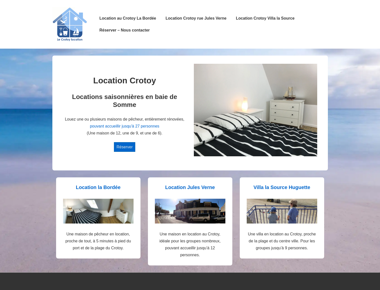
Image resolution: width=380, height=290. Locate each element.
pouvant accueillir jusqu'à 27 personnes (124, 126)
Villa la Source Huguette (281, 187)
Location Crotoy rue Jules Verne (196, 18)
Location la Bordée (98, 187)
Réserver (125, 147)
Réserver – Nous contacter (125, 30)
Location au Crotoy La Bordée (128, 18)
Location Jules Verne (190, 187)
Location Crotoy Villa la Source (265, 18)
